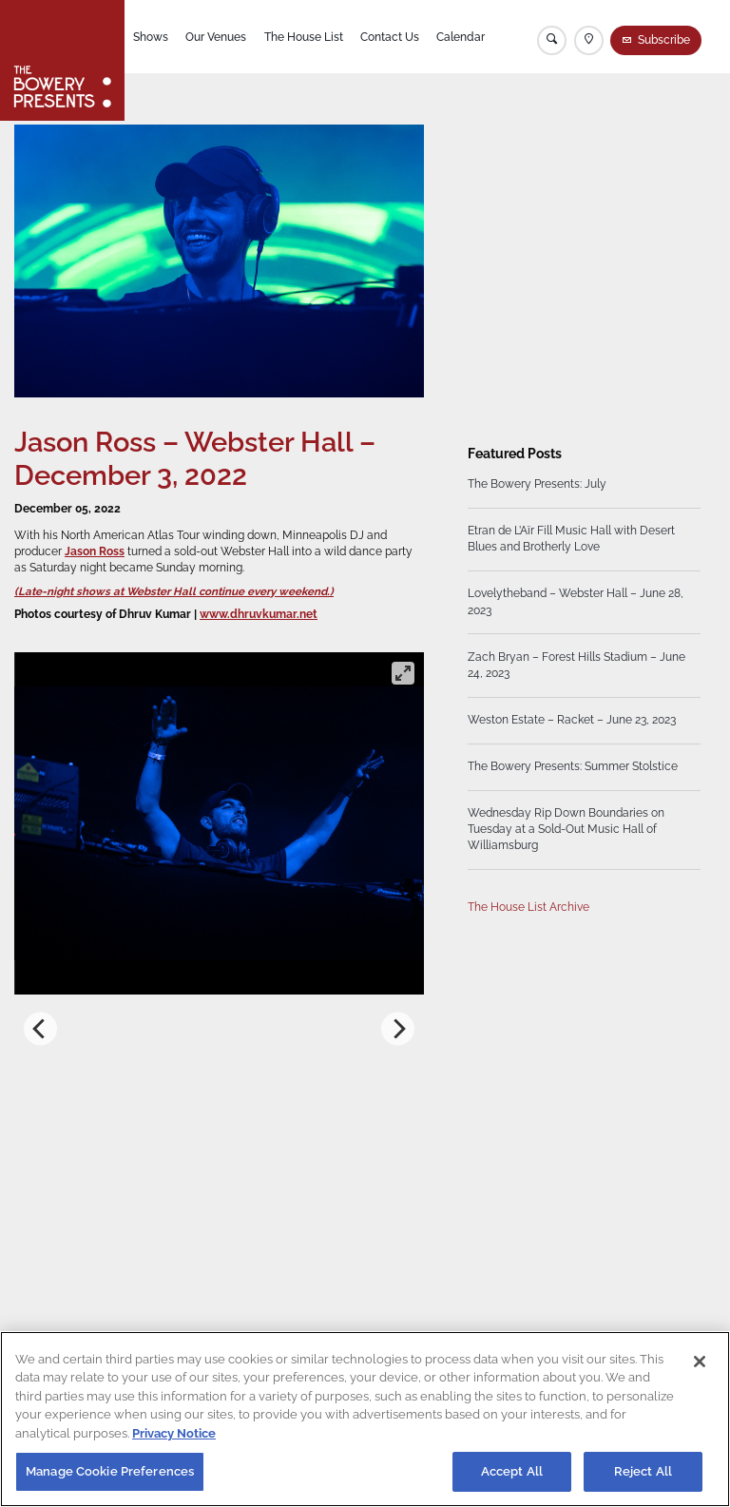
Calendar (460, 37)
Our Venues (215, 37)
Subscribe (664, 40)
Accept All (512, 1471)
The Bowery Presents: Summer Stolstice (573, 766)
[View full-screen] (403, 673)
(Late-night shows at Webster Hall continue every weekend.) (174, 591)
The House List (303, 37)
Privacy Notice (174, 1433)
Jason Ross (95, 551)
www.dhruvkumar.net (258, 614)
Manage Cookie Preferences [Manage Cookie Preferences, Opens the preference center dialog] (110, 1471)
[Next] (397, 1029)
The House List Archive (528, 907)
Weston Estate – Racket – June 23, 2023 (572, 719)
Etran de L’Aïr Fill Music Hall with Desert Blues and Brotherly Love (571, 539)
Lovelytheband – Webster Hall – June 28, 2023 (575, 602)
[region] (365, 1419)
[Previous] (40, 1029)
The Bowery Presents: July (537, 485)
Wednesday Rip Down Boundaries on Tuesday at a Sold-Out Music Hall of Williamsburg (566, 829)
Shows (150, 37)
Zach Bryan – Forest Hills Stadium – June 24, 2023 (576, 665)
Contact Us (389, 37)
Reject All (643, 1471)
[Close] (699, 1361)
